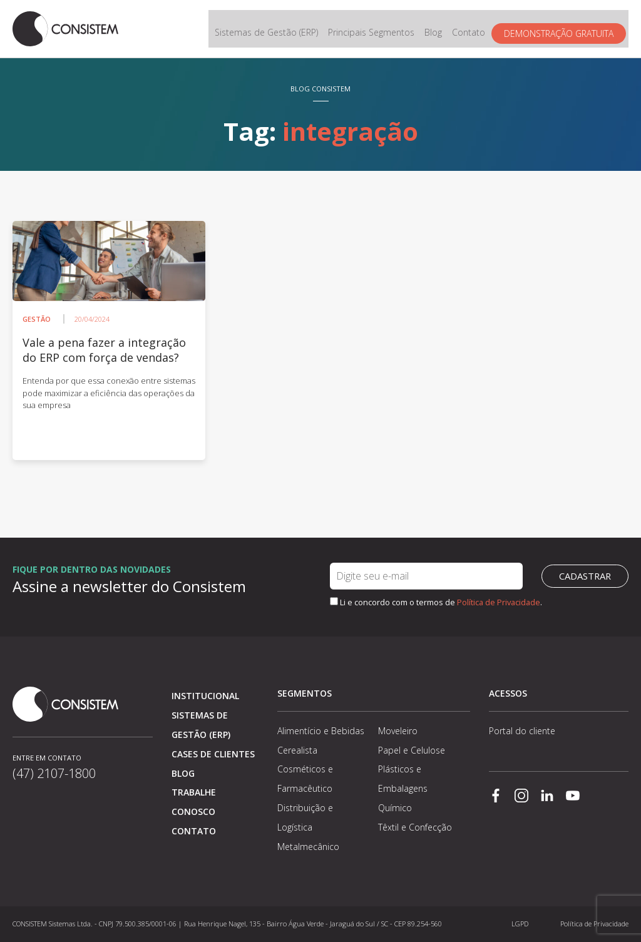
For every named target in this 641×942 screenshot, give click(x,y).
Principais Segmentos (374, 29)
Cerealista (297, 750)
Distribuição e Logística (305, 817)
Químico (395, 808)
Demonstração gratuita (561, 29)
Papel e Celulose (411, 750)
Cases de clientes (213, 754)
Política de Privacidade (498, 602)
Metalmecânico (308, 846)
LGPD (519, 923)
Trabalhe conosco (194, 801)
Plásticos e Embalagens (403, 778)
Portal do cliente (522, 731)
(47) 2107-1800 (54, 773)
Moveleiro (398, 731)
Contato (471, 29)
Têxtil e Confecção (415, 827)
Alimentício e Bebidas (320, 731)
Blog (435, 29)
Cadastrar (585, 576)
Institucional (205, 696)
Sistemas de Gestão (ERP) (268, 29)
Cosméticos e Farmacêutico (305, 778)
